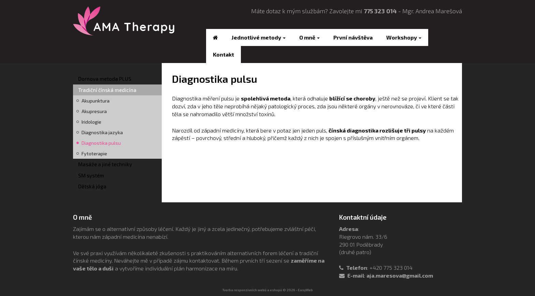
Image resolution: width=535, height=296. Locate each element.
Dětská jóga (92, 186)
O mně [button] (309, 37)
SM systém (91, 175)
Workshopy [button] (403, 37)
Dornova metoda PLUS (104, 79)
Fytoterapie (94, 153)
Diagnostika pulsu (101, 143)
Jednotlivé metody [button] (259, 37)
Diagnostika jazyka (102, 132)
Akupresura (94, 111)
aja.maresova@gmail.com (399, 275)
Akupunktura (96, 101)
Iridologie (91, 122)
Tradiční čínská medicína (107, 90)
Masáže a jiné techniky (105, 164)
